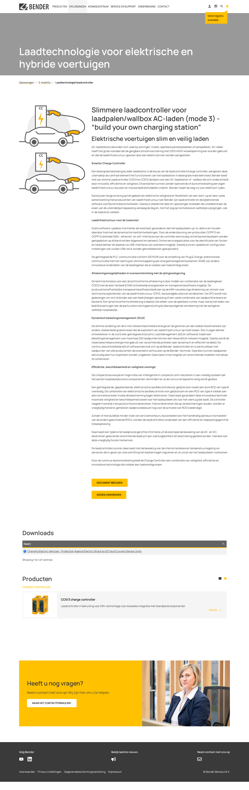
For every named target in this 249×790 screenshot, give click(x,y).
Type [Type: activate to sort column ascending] (139, 548)
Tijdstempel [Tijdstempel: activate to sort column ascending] (190, 548)
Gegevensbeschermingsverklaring (84, 780)
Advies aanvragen (109, 494)
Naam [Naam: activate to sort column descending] (27, 548)
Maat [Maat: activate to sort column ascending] (162, 548)
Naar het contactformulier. (51, 711)
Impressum (115, 780)
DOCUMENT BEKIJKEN (110, 482)
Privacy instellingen (49, 780)
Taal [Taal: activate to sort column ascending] (174, 548)
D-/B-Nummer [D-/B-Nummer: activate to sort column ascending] (209, 546)
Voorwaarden (27, 780)
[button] (221, 6)
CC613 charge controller (78, 608)
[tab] (221, 586)
